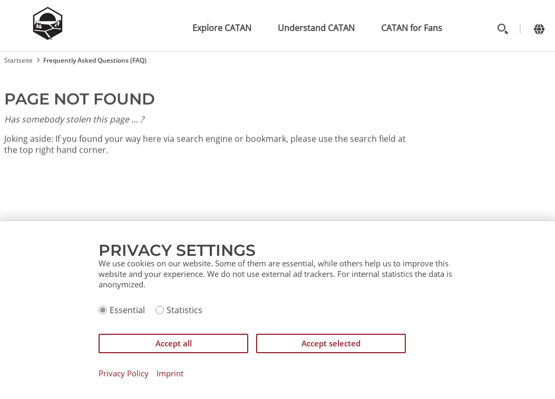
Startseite (18, 60)
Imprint (170, 373)
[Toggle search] (502, 28)
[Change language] (539, 28)
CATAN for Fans (411, 28)
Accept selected (331, 343)
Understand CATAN (316, 28)
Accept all (173, 343)
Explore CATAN (221, 28)
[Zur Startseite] (47, 37)
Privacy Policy (124, 373)
